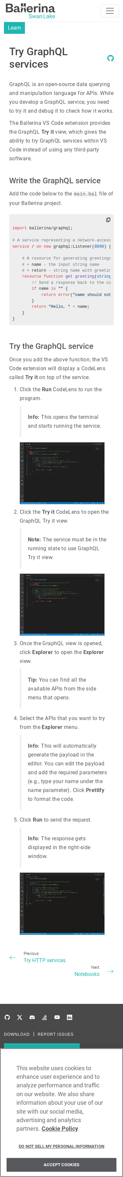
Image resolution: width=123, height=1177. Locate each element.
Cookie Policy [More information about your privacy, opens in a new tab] (60, 1131)
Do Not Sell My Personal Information (61, 1148)
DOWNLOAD (17, 1034)
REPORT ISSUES (56, 1034)
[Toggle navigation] (110, 10)
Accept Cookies (61, 1167)
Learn (14, 28)
